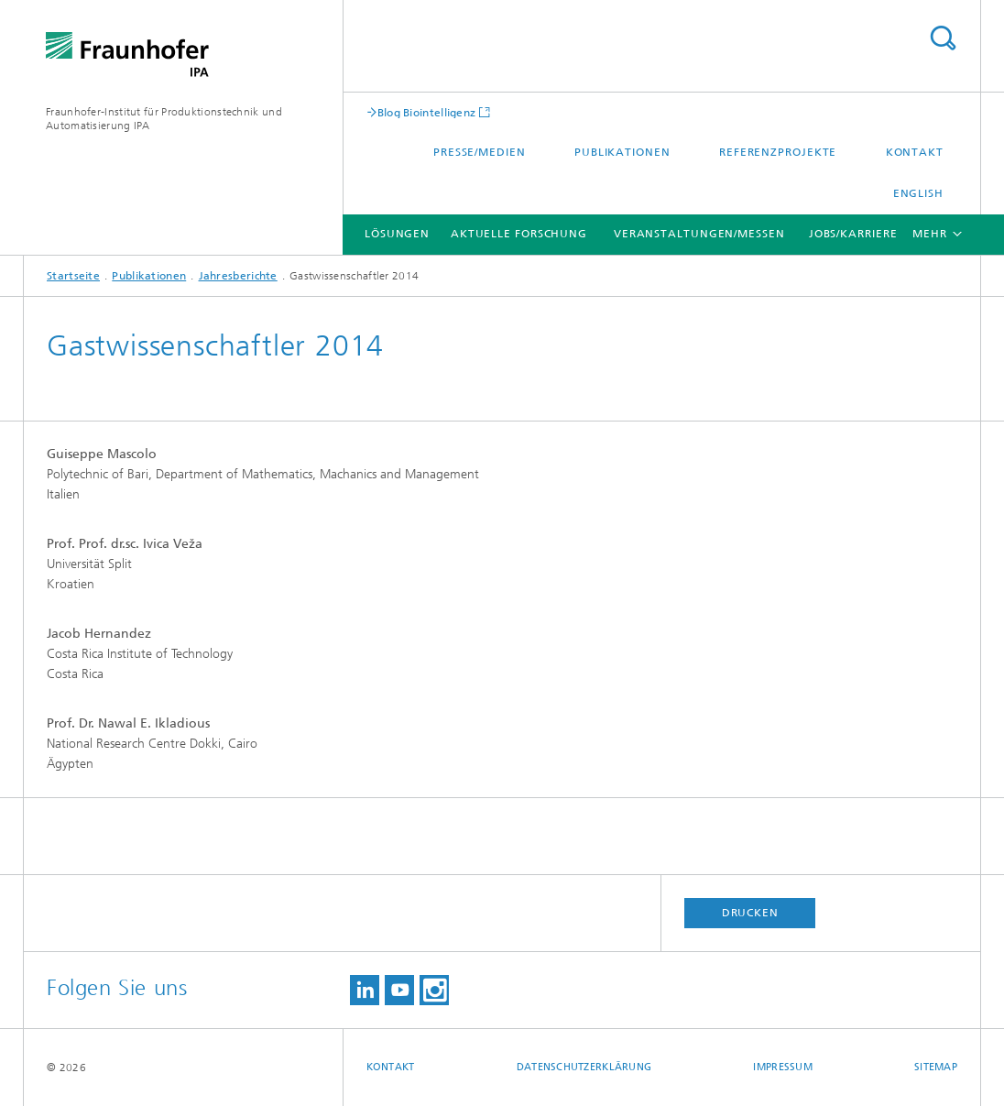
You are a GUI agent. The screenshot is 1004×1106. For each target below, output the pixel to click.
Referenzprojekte (777, 152)
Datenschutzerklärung (584, 1067)
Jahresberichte (238, 275)
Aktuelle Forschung (519, 233)
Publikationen (622, 152)
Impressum (782, 1067)
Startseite (73, 275)
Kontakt (915, 152)
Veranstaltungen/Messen (699, 233)
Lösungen (397, 233)
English (918, 193)
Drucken (750, 912)
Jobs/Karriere (853, 233)
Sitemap (935, 1067)
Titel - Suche (942, 38)
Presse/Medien (479, 152)
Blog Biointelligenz (426, 112)
